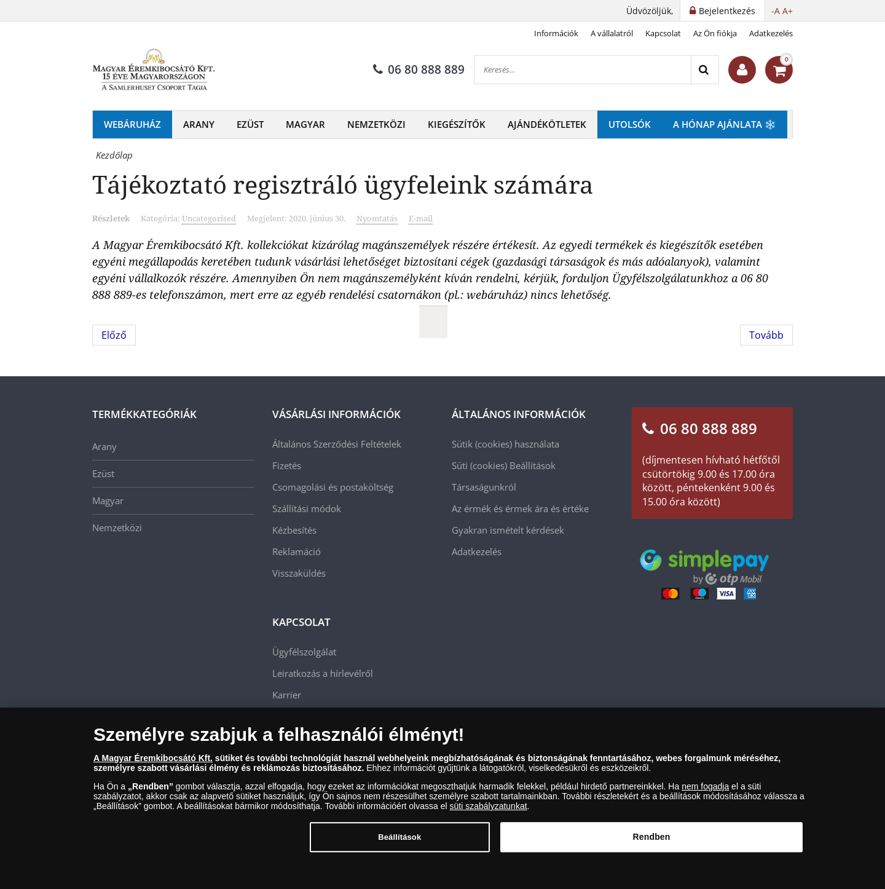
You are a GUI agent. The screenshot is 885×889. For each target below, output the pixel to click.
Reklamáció (296, 551)
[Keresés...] (582, 70)
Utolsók (629, 124)
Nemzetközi (376, 124)
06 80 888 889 (419, 69)
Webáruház (132, 124)
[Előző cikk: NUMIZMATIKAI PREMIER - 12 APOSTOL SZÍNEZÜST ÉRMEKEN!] (114, 335)
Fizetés (286, 465)
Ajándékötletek (547, 124)
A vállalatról (612, 33)
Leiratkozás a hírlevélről (322, 673)
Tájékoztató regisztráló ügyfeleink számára (343, 184)
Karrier (286, 695)
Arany (198, 124)
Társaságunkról (484, 487)
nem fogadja (705, 791)
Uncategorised (209, 218)
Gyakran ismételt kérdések (508, 530)
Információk (556, 33)
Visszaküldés (299, 573)
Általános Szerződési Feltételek (336, 444)
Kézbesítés (294, 530)
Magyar (305, 124)
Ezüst (250, 124)
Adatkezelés (771, 33)
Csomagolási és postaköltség (332, 487)
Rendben (652, 842)
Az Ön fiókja (715, 33)
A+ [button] (787, 11)
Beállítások (532, 465)
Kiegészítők (457, 124)
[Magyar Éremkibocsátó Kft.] (153, 70)
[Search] (704, 70)
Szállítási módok (306, 508)
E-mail (421, 218)
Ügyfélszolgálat (304, 652)
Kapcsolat (663, 33)
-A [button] (775, 11)
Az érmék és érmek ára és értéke (520, 508)
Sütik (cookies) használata (505, 444)
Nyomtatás (377, 218)
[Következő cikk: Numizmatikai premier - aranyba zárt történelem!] (766, 335)
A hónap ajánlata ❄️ (724, 124)
